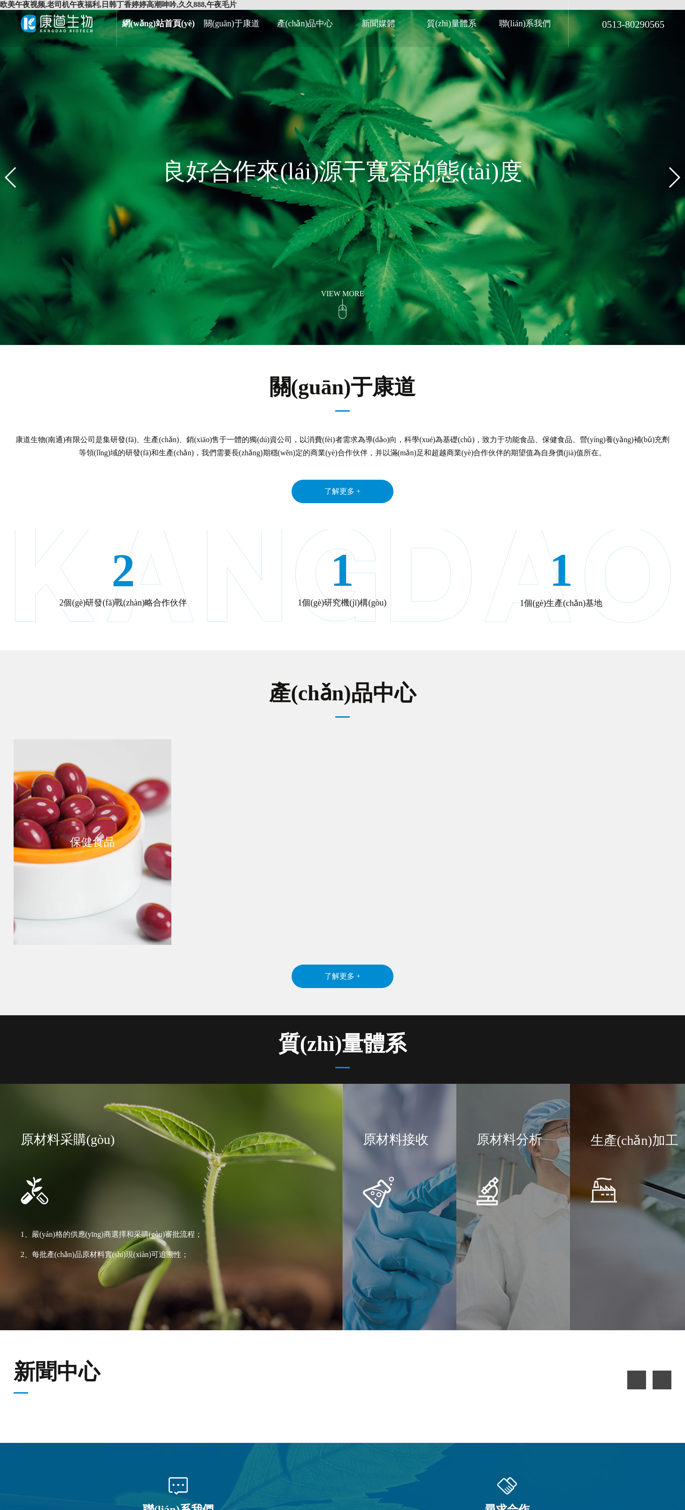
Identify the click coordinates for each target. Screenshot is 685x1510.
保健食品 (92, 842)
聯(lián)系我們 (525, 23)
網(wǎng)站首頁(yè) (158, 23)
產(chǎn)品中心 (305, 23)
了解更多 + (342, 491)
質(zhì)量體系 (452, 23)
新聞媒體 (378, 23)
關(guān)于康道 (232, 23)
